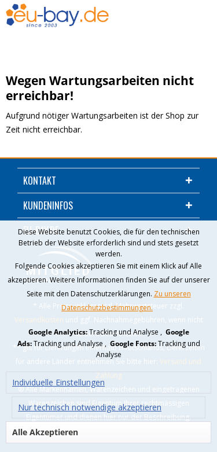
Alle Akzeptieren (45, 432)
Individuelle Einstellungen (58, 382)
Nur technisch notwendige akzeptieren (89, 407)
